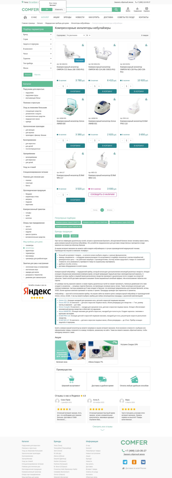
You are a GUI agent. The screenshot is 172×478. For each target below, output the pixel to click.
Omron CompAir (64, 291)
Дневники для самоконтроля (34, 277)
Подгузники (28, 93)
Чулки (26, 215)
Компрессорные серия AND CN (122, 207)
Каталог (45, 17)
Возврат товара (91, 453)
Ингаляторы (28, 248)
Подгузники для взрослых (33, 89)
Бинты (26, 185)
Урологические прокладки (33, 126)
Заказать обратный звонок (123, 2)
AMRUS (74, 220)
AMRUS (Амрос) (59, 464)
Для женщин (28, 130)
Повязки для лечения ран (33, 177)
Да (47, 9)
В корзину (78, 86)
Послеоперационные (31, 149)
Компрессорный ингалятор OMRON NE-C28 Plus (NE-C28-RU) (132, 69)
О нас (34, 17)
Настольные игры (30, 269)
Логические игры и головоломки (35, 267)
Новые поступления (93, 438)
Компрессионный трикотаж (34, 209)
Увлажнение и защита (32, 114)
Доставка (108, 17)
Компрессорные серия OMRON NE (68, 211)
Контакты (143, 17)
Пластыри (28, 183)
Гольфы (27, 213)
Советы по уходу (125, 17)
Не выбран (33, 2)
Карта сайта (125, 474)
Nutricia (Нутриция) (60, 448)
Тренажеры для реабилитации (35, 258)
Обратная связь (91, 461)
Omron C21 (63, 285)
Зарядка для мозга (31, 272)
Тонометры (28, 245)
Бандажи (27, 194)
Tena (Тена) (58, 430)
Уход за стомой (29, 167)
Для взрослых (29, 143)
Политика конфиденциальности (140, 474)
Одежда (27, 121)
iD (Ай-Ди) (57, 438)
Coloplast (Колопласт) (61, 456)
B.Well (66, 220)
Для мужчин (28, 132)
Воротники (28, 204)
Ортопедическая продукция (34, 190)
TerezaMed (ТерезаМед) (62, 432)
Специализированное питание (35, 172)
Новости (80, 17)
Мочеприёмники (30, 157)
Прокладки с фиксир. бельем (34, 135)
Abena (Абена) (59, 440)
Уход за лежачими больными (35, 108)
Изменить (59, 9)
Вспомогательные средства (34, 116)
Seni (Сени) (58, 435)
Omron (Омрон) (59, 459)
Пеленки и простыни (31, 103)
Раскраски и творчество (32, 275)
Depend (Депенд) (60, 443)
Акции (56, 17)
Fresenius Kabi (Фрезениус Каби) (65, 453)
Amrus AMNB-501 (65, 296)
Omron (58, 220)
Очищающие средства (32, 111)
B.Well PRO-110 (64, 300)
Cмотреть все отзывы (102, 411)
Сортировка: (61, 35)
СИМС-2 (57, 467)
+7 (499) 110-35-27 (142, 2)
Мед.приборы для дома (32, 242)
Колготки (27, 218)
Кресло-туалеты (30, 234)
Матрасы (27, 199)
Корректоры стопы (31, 196)
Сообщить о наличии (102, 184)
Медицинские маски (31, 119)
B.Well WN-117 (64, 304)
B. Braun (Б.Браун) (60, 451)
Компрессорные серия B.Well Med (95, 207)
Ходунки (27, 232)
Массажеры (28, 256)
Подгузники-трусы (30, 95)
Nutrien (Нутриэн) (60, 445)
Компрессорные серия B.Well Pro (68, 207)
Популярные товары (93, 435)
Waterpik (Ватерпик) (61, 461)
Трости (26, 226)
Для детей (28, 146)
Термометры (28, 253)
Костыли (27, 229)
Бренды (67, 17)
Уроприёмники (29, 154)
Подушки (27, 202)
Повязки (27, 180)
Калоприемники (29, 140)
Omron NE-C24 (64, 287)
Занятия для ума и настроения (35, 263)
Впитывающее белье (31, 98)
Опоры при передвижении (34, 223)
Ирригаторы (28, 251)
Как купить (94, 17)
